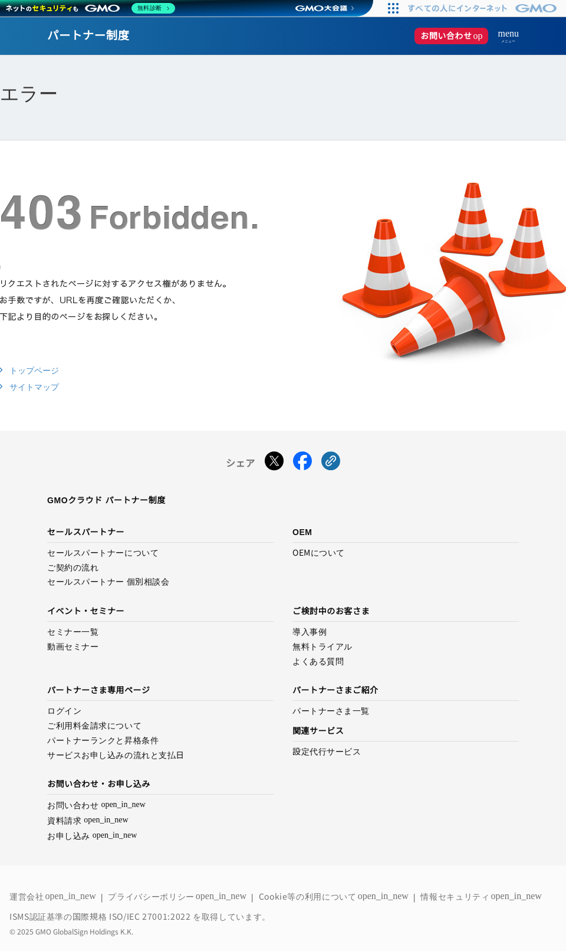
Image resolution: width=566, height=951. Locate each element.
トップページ (34, 370)
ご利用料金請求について (94, 725)
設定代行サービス (326, 751)
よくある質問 (318, 661)
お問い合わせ (454, 36)
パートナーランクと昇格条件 (103, 740)
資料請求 (88, 820)
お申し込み (92, 835)
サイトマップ (34, 387)
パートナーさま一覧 (331, 711)
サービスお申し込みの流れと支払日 (116, 755)
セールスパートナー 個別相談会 (108, 581)
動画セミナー (72, 646)
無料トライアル (322, 646)
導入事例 (309, 632)
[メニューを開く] (503, 36)
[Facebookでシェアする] (302, 463)
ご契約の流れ (72, 567)
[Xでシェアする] (274, 463)
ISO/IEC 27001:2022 (151, 916)
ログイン (64, 711)
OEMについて (318, 552)
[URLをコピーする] (330, 463)
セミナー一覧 (72, 632)
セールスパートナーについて (103, 552)
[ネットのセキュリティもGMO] (90, 8)
